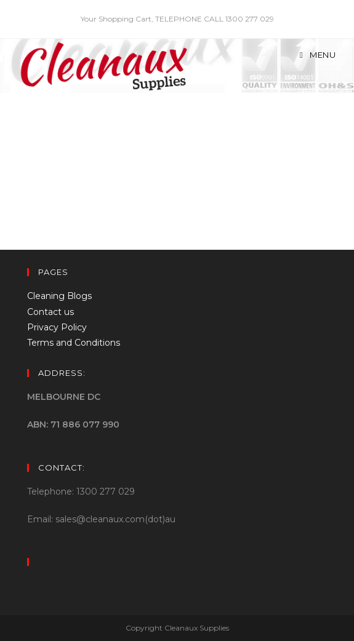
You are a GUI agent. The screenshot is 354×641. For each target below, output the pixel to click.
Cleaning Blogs (59, 295)
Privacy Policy (57, 327)
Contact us (50, 311)
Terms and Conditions (73, 342)
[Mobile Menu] (318, 55)
